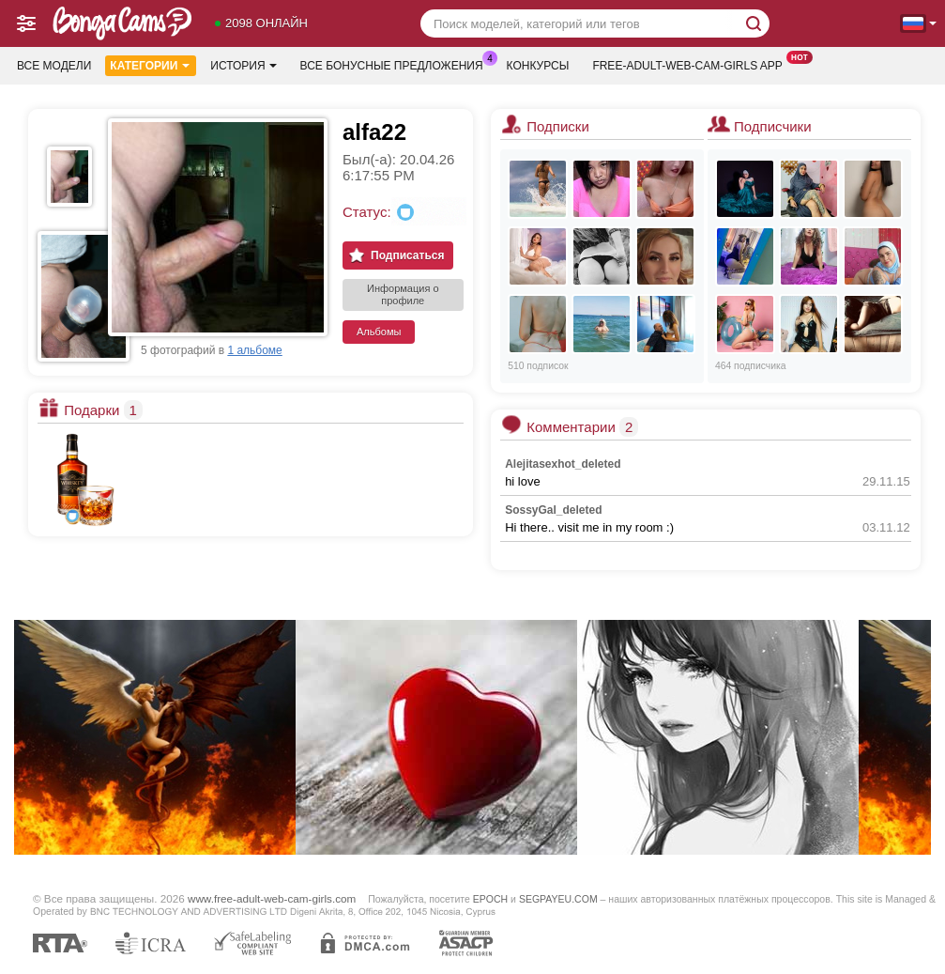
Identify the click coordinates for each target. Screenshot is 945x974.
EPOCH (490, 898)
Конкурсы (538, 65)
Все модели (54, 65)
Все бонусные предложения (396, 63)
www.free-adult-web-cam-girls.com (272, 898)
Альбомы (379, 331)
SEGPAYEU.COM (558, 898)
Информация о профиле (403, 294)
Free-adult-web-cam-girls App (691, 63)
